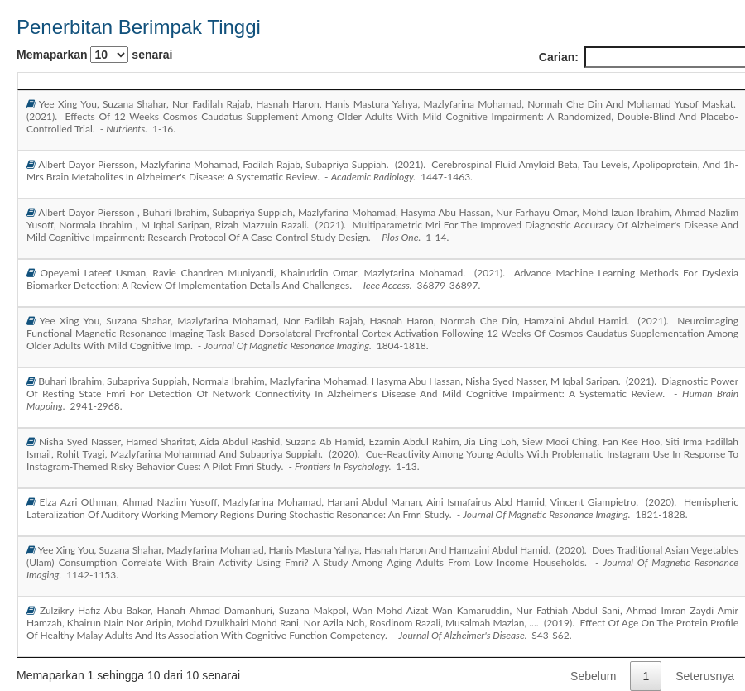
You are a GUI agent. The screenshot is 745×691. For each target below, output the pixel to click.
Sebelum (593, 676)
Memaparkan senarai (94, 54)
